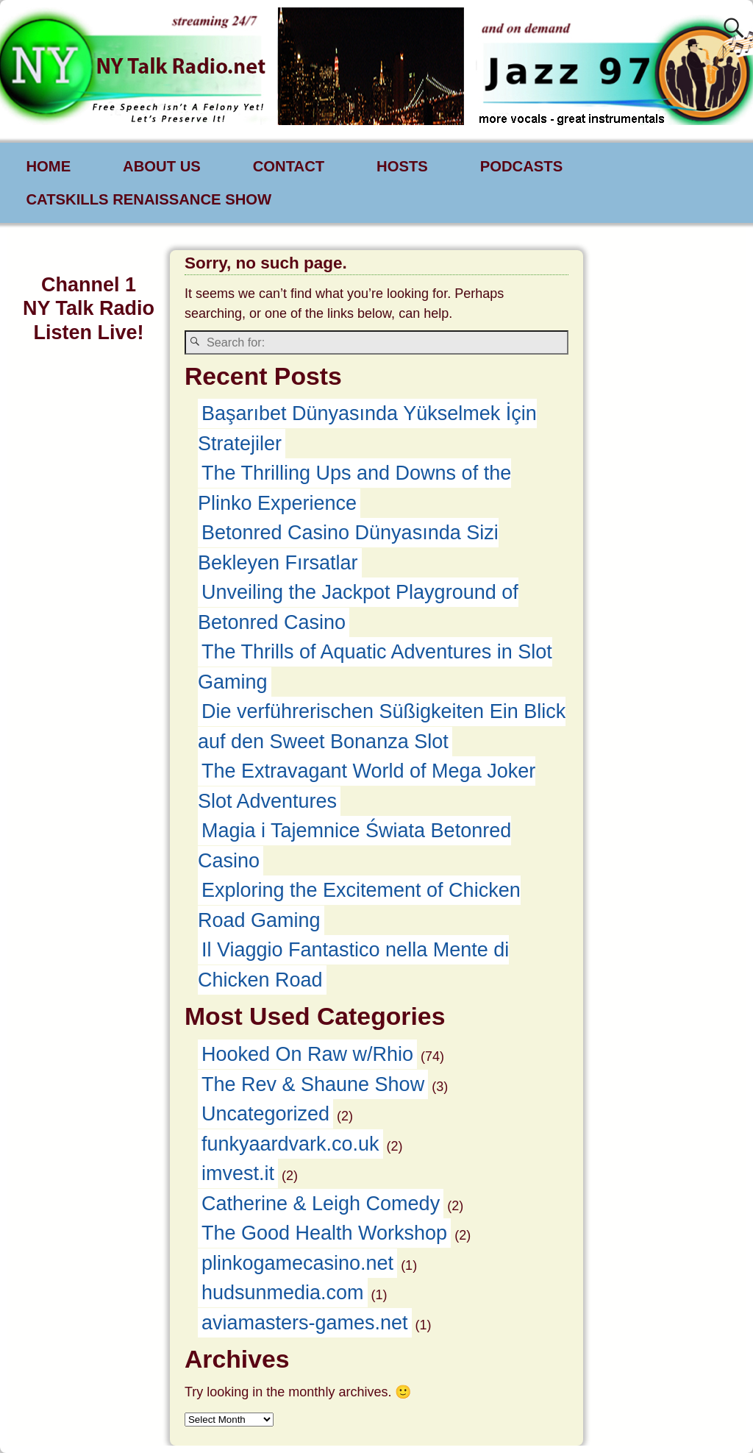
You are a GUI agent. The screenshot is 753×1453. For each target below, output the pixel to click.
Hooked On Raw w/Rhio (307, 1054)
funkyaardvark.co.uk (290, 1144)
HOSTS (402, 166)
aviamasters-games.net (304, 1323)
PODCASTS (521, 166)
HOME (48, 166)
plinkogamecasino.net (297, 1263)
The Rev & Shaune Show (312, 1084)
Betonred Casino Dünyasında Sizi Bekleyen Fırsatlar (348, 548)
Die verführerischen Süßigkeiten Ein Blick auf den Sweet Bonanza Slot (381, 726)
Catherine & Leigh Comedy (320, 1204)
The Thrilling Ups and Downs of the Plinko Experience (354, 488)
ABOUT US (162, 166)
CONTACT (288, 166)
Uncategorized (265, 1114)
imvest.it (237, 1173)
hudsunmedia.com (282, 1293)
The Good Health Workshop (324, 1233)
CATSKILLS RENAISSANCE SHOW (148, 199)
